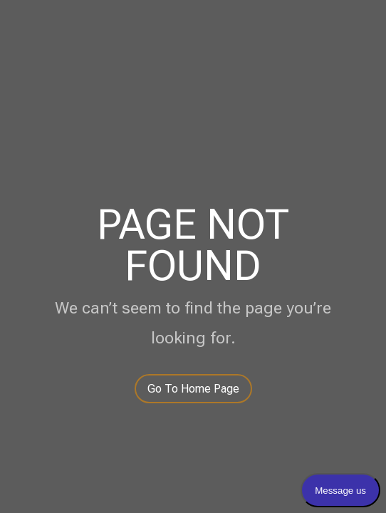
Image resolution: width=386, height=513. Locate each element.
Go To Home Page (193, 388)
